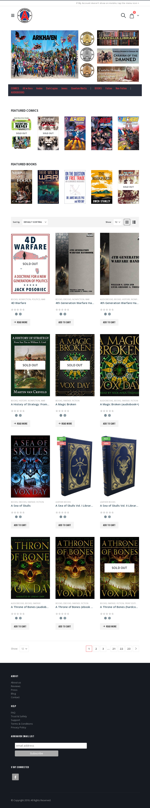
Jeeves (64, 88)
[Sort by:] (35, 222)
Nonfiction (25, 299)
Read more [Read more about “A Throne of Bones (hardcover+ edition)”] (111, 626)
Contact (15, 697)
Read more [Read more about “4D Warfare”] (22, 322)
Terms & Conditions (22, 723)
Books (14, 299)
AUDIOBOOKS (17, 92)
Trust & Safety (19, 716)
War (43, 299)
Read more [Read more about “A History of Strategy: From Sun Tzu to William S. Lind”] (22, 423)
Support (15, 720)
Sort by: (16, 222)
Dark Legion (52, 88)
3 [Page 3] (103, 648)
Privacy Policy (18, 727)
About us (16, 682)
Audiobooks (106, 299)
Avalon (39, 88)
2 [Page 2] (96, 648)
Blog (13, 693)
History (126, 299)
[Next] (136, 649)
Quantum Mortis (79, 88)
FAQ (13, 712)
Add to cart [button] (64, 322)
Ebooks (67, 299)
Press (14, 690)
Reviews (15, 686)
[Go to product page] (30, 264)
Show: (109, 222)
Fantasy (67, 400)
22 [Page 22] (121, 648)
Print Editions (132, 603)
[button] (14, 15)
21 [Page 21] (114, 648)
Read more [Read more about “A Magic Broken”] (66, 423)
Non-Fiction (121, 88)
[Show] (117, 222)
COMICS (15, 88)
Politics (36, 299)
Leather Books (63, 502)
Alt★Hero (27, 88)
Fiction (108, 88)
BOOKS (98, 88)
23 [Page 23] (129, 648)
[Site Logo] (24, 15)
